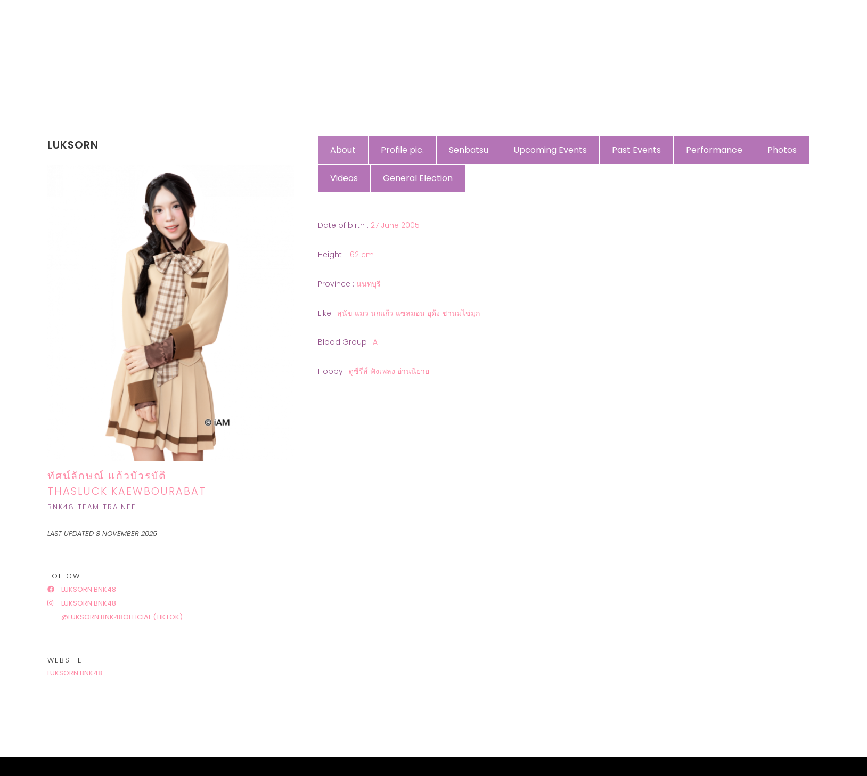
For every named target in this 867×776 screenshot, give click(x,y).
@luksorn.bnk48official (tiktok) (121, 617)
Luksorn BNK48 (81, 589)
